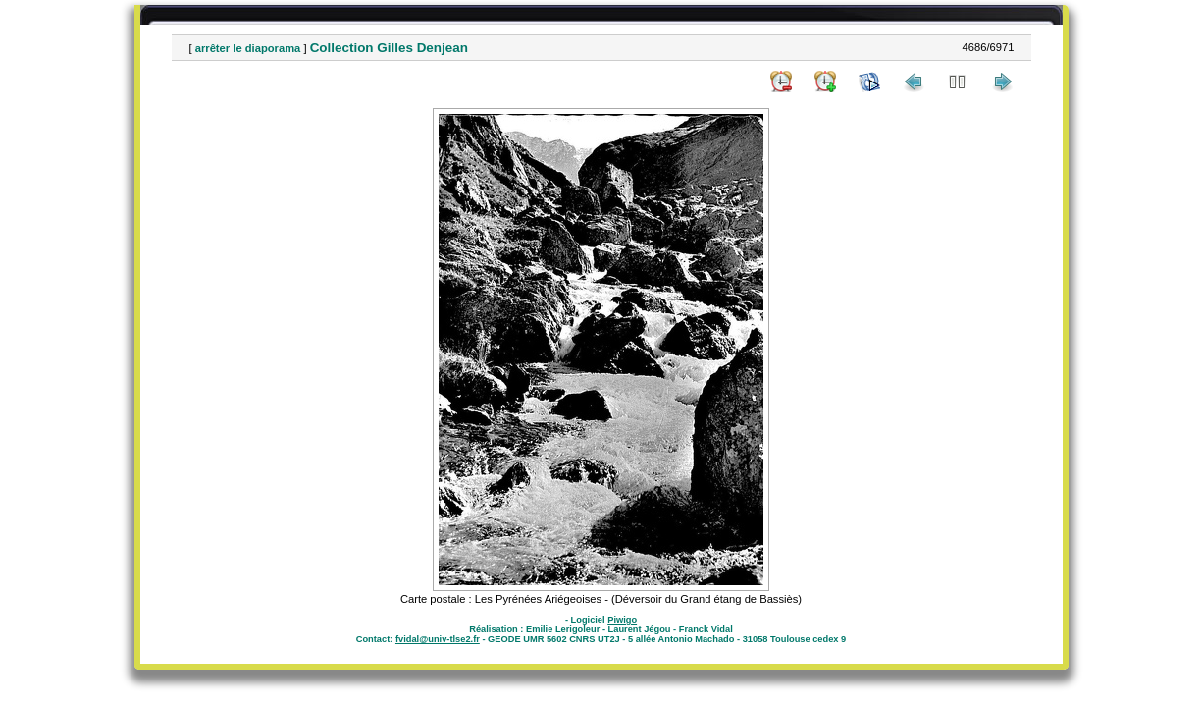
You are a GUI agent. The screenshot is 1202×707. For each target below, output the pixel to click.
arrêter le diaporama (248, 48)
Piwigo (622, 620)
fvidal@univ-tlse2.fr (437, 639)
